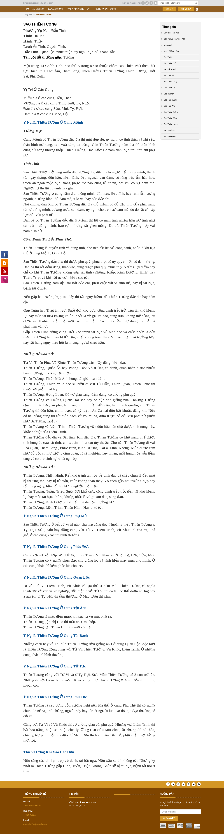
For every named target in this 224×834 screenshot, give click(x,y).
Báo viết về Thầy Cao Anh (174, 39)
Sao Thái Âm (169, 106)
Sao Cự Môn (169, 94)
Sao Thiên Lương (171, 124)
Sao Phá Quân (170, 136)
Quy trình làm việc (171, 33)
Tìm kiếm (196, 3)
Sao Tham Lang (170, 81)
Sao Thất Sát (169, 75)
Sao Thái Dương (170, 100)
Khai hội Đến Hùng (171, 51)
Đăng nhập (186, 9)
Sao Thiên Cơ (169, 88)
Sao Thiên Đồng (170, 118)
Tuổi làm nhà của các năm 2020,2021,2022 (82, 804)
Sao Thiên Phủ (170, 63)
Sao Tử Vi (168, 57)
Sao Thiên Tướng (171, 112)
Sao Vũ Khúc (169, 130)
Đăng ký (169, 9)
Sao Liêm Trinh (170, 69)
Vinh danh (168, 45)
